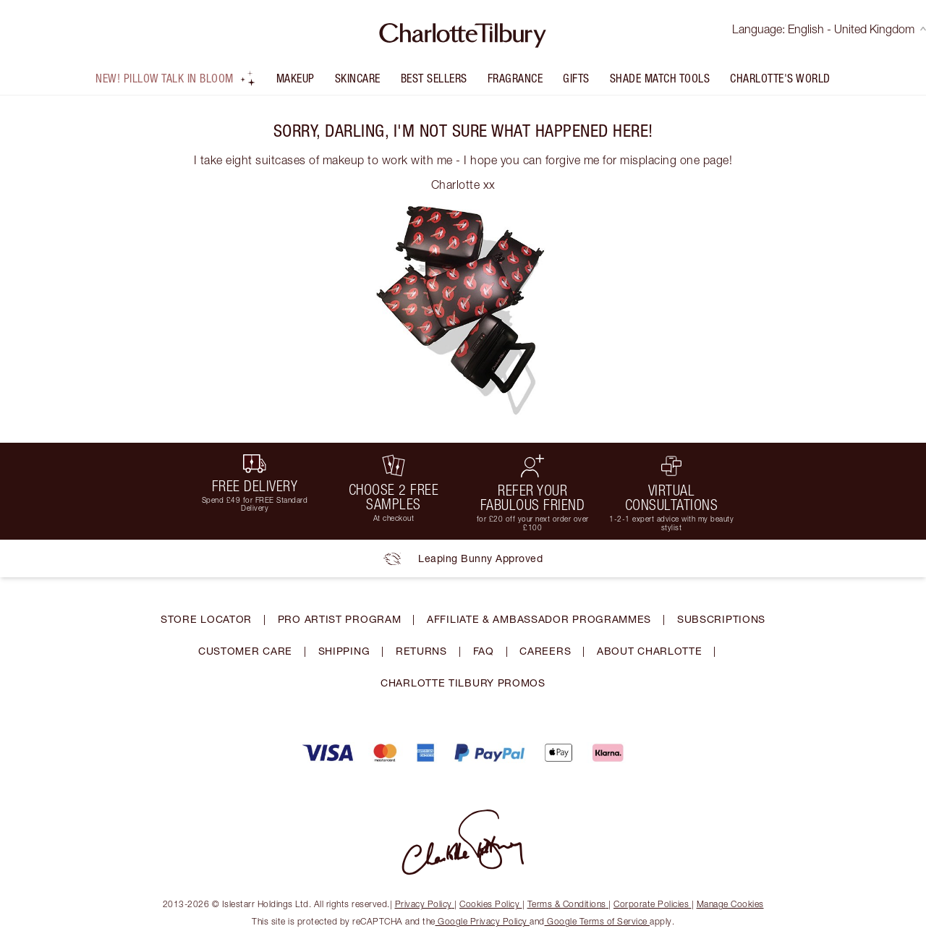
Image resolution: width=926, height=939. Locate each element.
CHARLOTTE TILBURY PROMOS (463, 682)
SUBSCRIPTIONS (721, 619)
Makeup (295, 78)
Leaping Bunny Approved (463, 558)
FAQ (483, 651)
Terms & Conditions (568, 903)
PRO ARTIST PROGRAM (340, 619)
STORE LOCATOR (206, 619)
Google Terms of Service (597, 921)
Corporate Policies (652, 903)
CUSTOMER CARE (245, 651)
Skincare (358, 78)
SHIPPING (344, 651)
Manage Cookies (730, 903)
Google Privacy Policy (483, 921)
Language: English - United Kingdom (829, 29)
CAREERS (545, 651)
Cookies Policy (490, 903)
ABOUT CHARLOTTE (649, 651)
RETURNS (421, 651)
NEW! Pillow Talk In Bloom (175, 78)
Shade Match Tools (660, 78)
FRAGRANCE (515, 78)
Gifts (576, 78)
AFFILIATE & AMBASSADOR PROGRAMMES (539, 619)
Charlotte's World (780, 78)
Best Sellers (434, 78)
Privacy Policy (425, 903)
